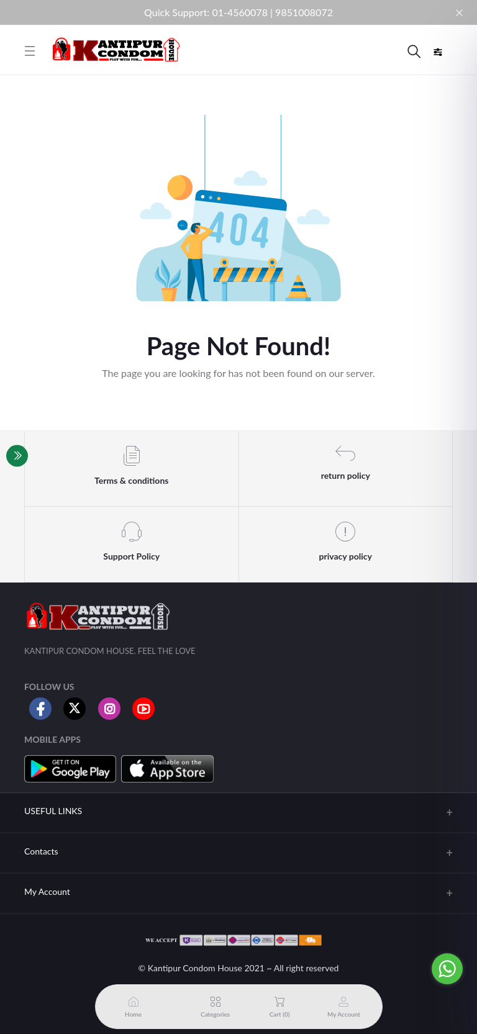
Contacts (41, 851)
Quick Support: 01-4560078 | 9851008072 (238, 12)
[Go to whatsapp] (447, 968)
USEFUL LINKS (53, 810)
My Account (47, 891)
